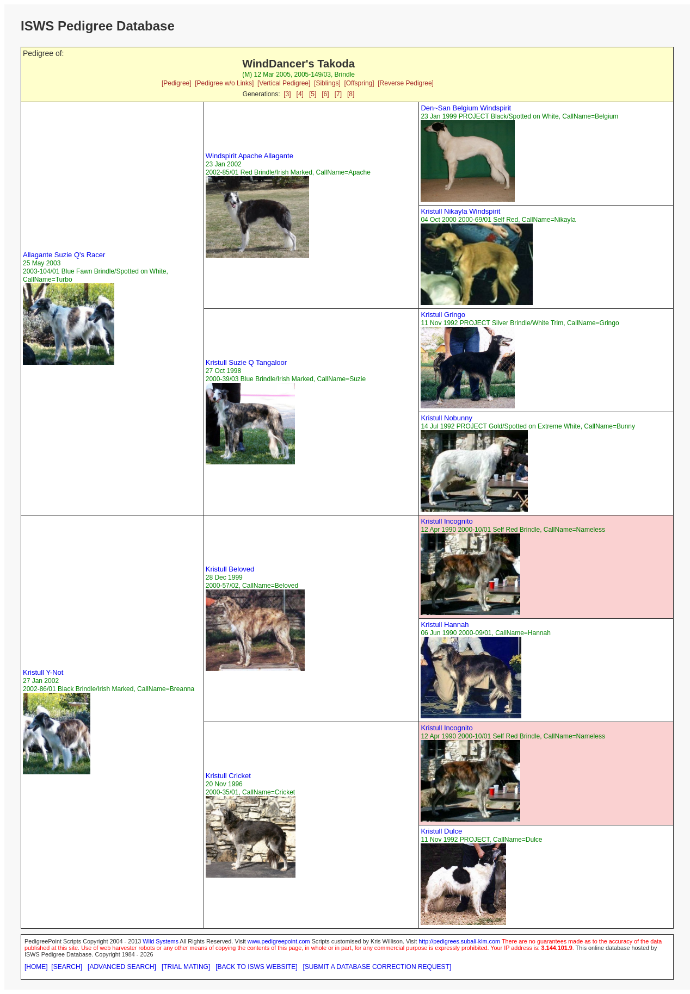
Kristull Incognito (446, 521)
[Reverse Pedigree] (406, 83)
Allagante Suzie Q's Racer (64, 255)
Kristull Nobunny (446, 418)
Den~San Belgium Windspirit (466, 108)
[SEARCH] (66, 967)
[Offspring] (359, 83)
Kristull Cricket (228, 776)
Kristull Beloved (230, 569)
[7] (338, 94)
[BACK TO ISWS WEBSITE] (256, 967)
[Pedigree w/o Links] (224, 83)
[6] (325, 94)
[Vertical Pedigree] (283, 83)
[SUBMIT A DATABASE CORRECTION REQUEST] (377, 967)
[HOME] (36, 967)
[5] (312, 94)
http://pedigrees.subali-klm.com (459, 941)
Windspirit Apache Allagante (249, 156)
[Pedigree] (177, 83)
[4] (300, 94)
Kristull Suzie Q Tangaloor (246, 362)
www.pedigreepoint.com (279, 941)
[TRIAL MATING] (186, 967)
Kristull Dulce (441, 831)
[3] (287, 94)
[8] (350, 94)
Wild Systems (160, 941)
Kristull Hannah (445, 624)
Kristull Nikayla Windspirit (460, 211)
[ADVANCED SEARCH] (122, 967)
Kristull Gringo (443, 314)
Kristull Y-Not (43, 672)
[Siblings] (327, 83)
